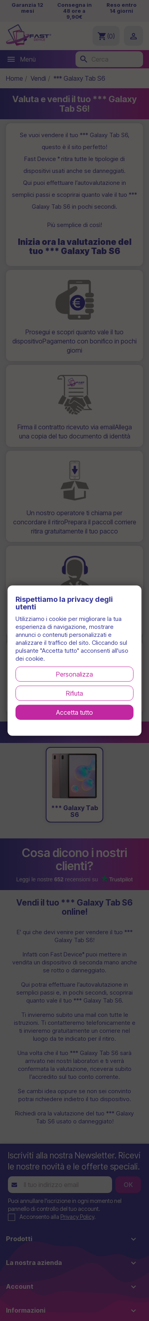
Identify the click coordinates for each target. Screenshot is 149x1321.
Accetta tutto (74, 712)
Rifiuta (74, 693)
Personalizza (74, 674)
